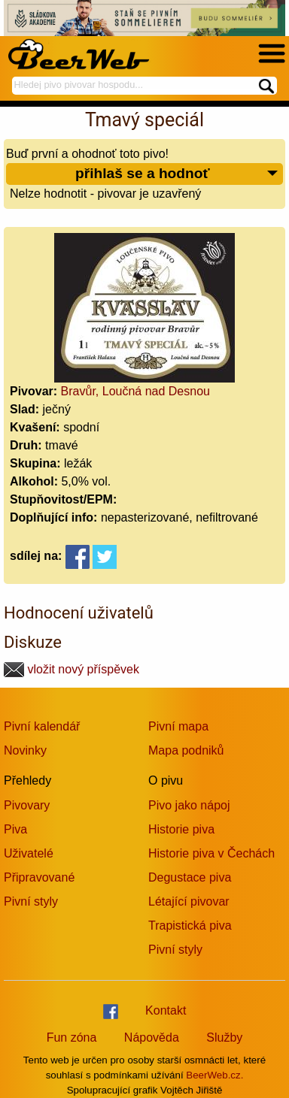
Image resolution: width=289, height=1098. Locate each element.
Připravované (39, 877)
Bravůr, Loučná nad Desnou (135, 391)
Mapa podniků (186, 750)
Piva (15, 829)
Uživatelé (28, 853)
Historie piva (181, 829)
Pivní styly (31, 901)
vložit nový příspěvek (71, 669)
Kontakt (165, 1010)
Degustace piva (189, 877)
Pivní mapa (178, 726)
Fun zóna (72, 1037)
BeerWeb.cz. (214, 1075)
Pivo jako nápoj (189, 805)
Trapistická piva (190, 925)
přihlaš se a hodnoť (177, 174)
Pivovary (27, 805)
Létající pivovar (189, 901)
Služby (224, 1037)
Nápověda (151, 1037)
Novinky (25, 750)
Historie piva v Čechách (211, 853)
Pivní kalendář (42, 726)
